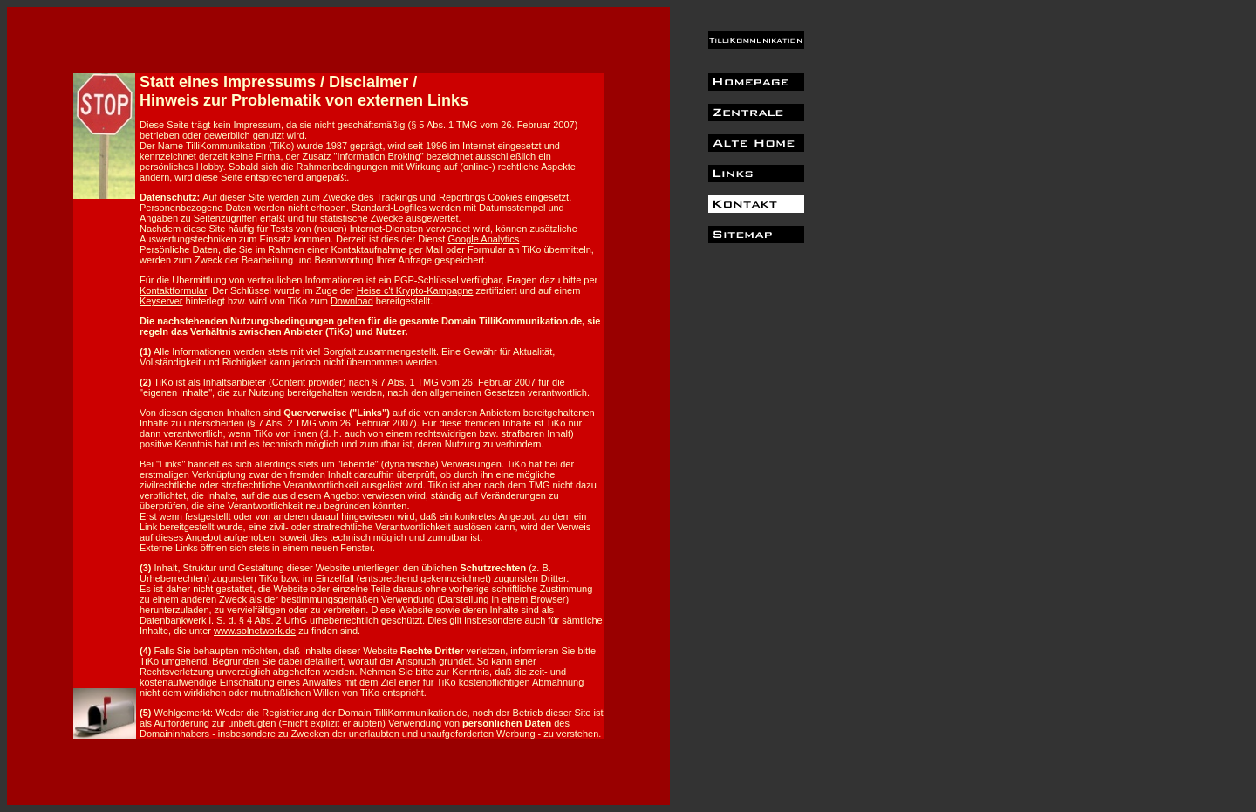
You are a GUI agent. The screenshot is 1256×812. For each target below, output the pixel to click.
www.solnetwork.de (255, 630)
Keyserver (161, 301)
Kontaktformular (173, 290)
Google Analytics (483, 239)
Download (352, 301)
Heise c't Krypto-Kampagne (415, 290)
